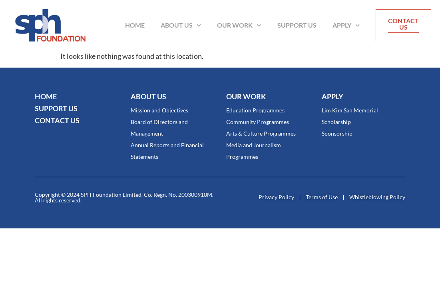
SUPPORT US (56, 108)
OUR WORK (246, 96)
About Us (181, 25)
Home (135, 25)
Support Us (297, 25)
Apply (346, 25)
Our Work (239, 25)
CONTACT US (57, 120)
